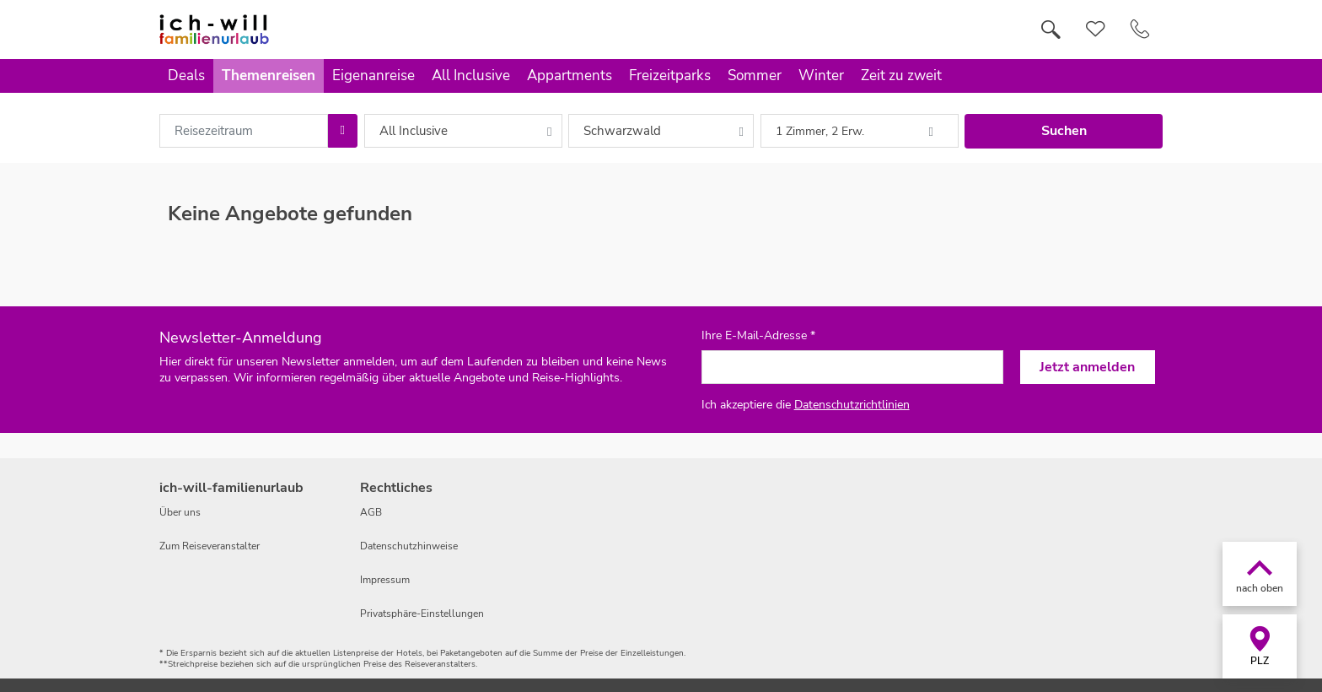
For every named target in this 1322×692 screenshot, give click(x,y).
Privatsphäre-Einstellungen (422, 613)
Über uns (180, 512)
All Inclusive (471, 75)
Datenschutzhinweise (409, 546)
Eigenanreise (373, 75)
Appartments (569, 75)
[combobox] (243, 131)
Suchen (1064, 131)
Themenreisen (268, 75)
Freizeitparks (670, 75)
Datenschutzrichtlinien (852, 405)
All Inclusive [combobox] (413, 130)
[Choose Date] (342, 131)
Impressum (385, 580)
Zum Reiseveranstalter (209, 546)
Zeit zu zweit (901, 75)
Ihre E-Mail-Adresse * (758, 336)
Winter (821, 75)
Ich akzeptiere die (805, 405)
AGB (371, 512)
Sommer (755, 75)
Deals (186, 75)
